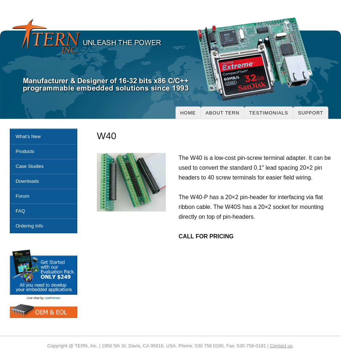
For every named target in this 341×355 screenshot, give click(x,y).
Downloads (27, 181)
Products (25, 151)
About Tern (222, 113)
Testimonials (268, 113)
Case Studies (30, 166)
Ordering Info (29, 226)
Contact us (281, 345)
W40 (106, 135)
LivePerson (53, 298)
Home (188, 113)
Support (310, 113)
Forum (22, 196)
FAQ (20, 211)
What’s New (28, 136)
